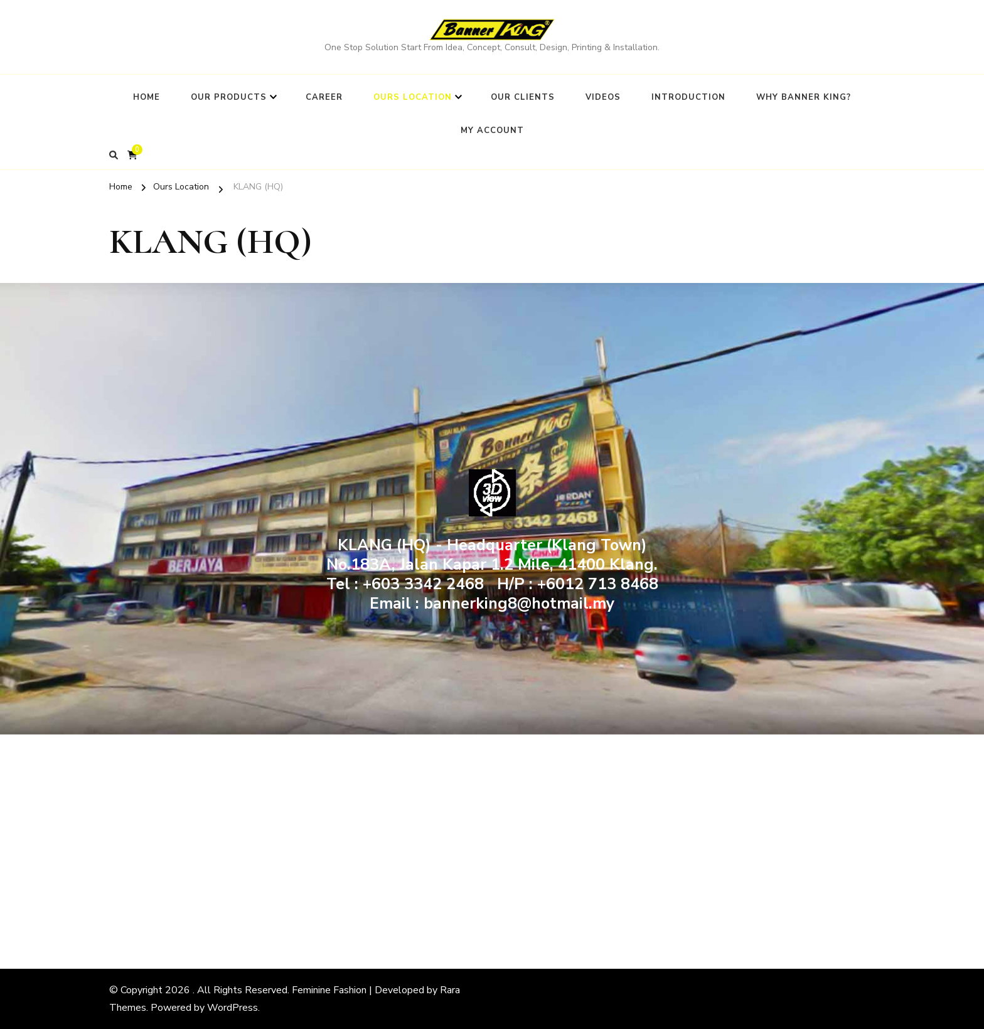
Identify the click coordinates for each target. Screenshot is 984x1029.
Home (146, 97)
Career (324, 97)
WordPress (232, 1008)
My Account (492, 130)
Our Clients (523, 97)
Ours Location (412, 97)
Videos (603, 97)
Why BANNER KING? (803, 97)
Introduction (688, 97)
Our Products (229, 97)
